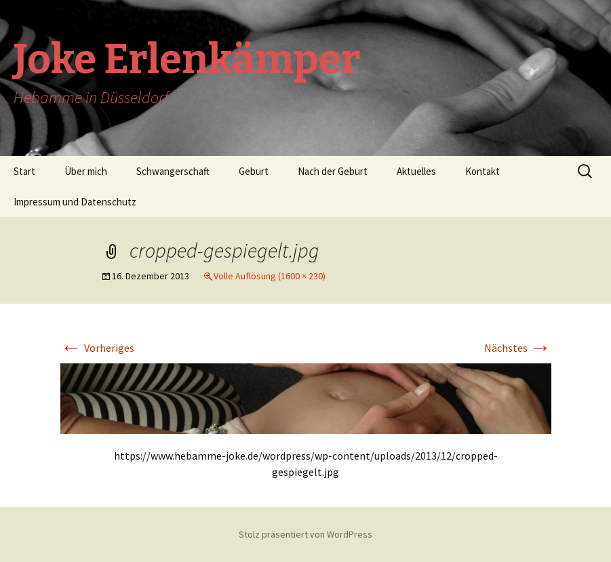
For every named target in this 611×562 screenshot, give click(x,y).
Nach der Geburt (333, 171)
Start (24, 171)
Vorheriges (97, 348)
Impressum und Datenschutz (75, 201)
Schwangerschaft (173, 171)
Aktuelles (416, 171)
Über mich (85, 171)
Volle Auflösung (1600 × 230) (270, 276)
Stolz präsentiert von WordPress (305, 534)
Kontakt (482, 171)
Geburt (254, 171)
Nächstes (517, 348)
